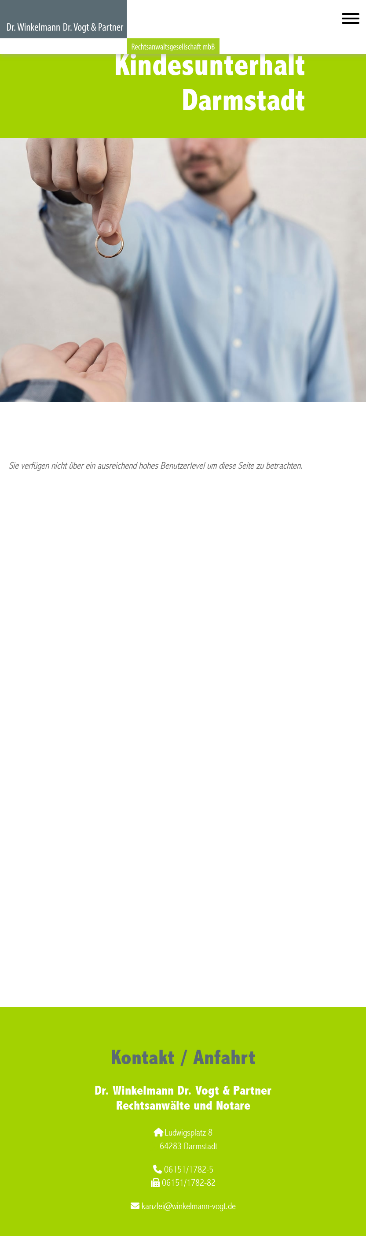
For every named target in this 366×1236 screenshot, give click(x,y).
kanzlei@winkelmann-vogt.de (183, 1206)
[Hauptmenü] (350, 20)
